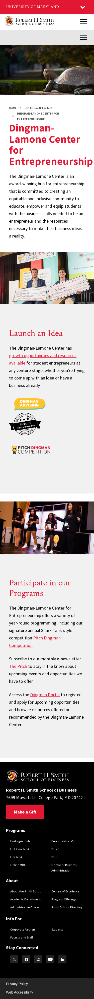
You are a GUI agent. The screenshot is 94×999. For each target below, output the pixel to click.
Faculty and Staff (21, 937)
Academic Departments (26, 899)
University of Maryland (32, 7)
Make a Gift (25, 812)
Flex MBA (16, 857)
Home (13, 108)
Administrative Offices (24, 907)
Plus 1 (55, 849)
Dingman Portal (45, 694)
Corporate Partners (22, 929)
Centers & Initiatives (38, 108)
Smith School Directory (66, 907)
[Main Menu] (83, 21)
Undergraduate (20, 841)
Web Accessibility (19, 992)
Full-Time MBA (19, 849)
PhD (54, 857)
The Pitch (18, 666)
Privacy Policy (17, 984)
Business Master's (62, 841)
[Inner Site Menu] (83, 37)
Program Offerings (63, 899)
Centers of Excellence (65, 891)
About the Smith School (26, 891)
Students (57, 929)
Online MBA (18, 865)
